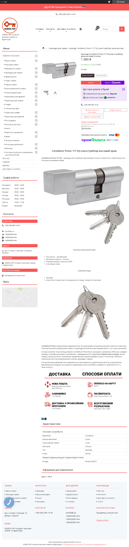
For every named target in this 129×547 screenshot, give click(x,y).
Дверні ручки (10, 76)
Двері (7, 136)
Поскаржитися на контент (73, 544)
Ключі (7, 128)
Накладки (40, 501)
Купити (90, 83)
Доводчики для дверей (15, 96)
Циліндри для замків (58, 48)
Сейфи (8, 104)
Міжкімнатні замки (13, 68)
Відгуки (6, 165)
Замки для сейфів (12, 112)
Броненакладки (43, 494)
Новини (6, 162)
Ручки (38, 498)
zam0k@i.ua (9, 231)
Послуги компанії (12, 140)
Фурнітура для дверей (14, 116)
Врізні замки (10, 60)
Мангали (9, 148)
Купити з (112, 83)
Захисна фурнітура (13, 92)
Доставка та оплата (66, 29)
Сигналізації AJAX (12, 108)
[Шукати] (122, 29)
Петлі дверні (10, 120)
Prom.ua (78, 542)
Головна (39, 29)
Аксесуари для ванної (14, 144)
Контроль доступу (13, 124)
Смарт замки (10, 80)
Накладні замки (11, 64)
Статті (100, 501)
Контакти (50, 29)
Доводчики (71, 491)
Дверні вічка (72, 494)
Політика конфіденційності (95, 544)
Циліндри (40, 491)
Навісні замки (11, 84)
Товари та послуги (11, 56)
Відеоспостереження (14, 132)
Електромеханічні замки (15, 88)
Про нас (6, 158)
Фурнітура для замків (14, 100)
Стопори (70, 501)
